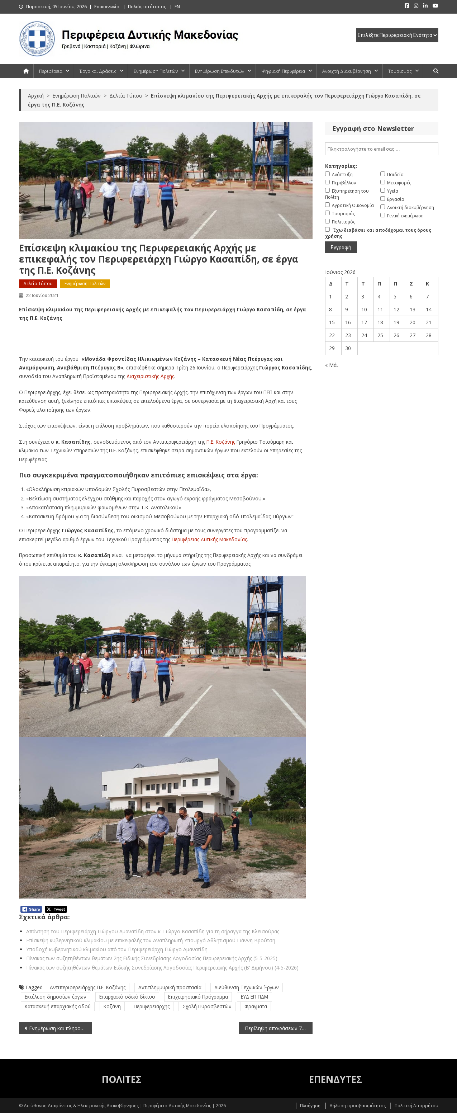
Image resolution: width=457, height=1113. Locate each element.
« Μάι (331, 365)
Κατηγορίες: (341, 165)
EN (177, 7)
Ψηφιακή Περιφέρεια (283, 71)
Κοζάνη (112, 1006)
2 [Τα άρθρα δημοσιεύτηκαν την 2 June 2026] (346, 296)
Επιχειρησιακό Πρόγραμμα (198, 996)
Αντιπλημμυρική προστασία (169, 987)
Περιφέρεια (50, 71)
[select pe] (397, 35)
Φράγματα (255, 1006)
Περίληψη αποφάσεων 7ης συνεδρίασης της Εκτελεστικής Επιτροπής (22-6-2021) (279, 1028)
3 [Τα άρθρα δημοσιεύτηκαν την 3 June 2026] (362, 296)
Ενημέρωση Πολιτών (156, 71)
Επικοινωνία (106, 7)
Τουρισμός (400, 71)
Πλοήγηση (310, 1106)
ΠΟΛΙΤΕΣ (122, 1079)
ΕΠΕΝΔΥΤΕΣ (335, 1079)
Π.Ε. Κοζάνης (220, 441)
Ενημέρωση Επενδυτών (219, 71)
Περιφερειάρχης (152, 1006)
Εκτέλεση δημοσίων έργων (55, 996)
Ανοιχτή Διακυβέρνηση (346, 71)
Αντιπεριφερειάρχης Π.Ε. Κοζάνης (87, 987)
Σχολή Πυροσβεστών (207, 1006)
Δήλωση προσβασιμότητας (357, 1106)
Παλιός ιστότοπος (147, 7)
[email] (381, 148)
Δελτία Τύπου (38, 283)
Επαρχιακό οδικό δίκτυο (127, 996)
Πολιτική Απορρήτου (416, 1106)
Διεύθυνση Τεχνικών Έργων (246, 987)
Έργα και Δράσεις (98, 71)
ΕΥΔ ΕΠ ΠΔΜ (254, 996)
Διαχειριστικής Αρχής (150, 376)
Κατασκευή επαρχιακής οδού (58, 1006)
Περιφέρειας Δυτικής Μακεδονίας (209, 539)
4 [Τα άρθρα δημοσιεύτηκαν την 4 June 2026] (378, 296)
